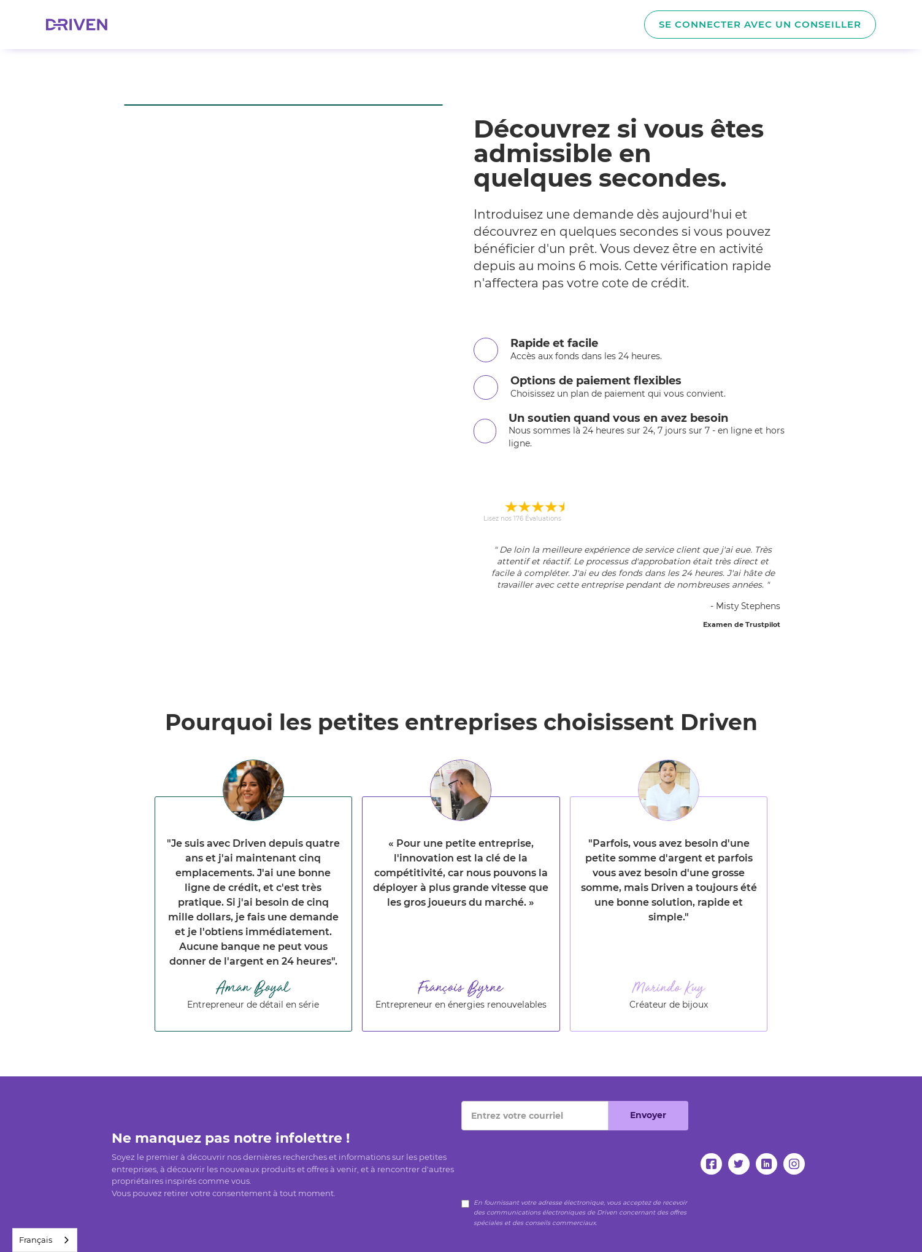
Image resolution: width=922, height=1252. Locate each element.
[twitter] (739, 1164)
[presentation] (554, 1154)
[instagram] (794, 1164)
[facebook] (711, 1164)
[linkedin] (766, 1164)
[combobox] (44, 1240)
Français (35, 1240)
